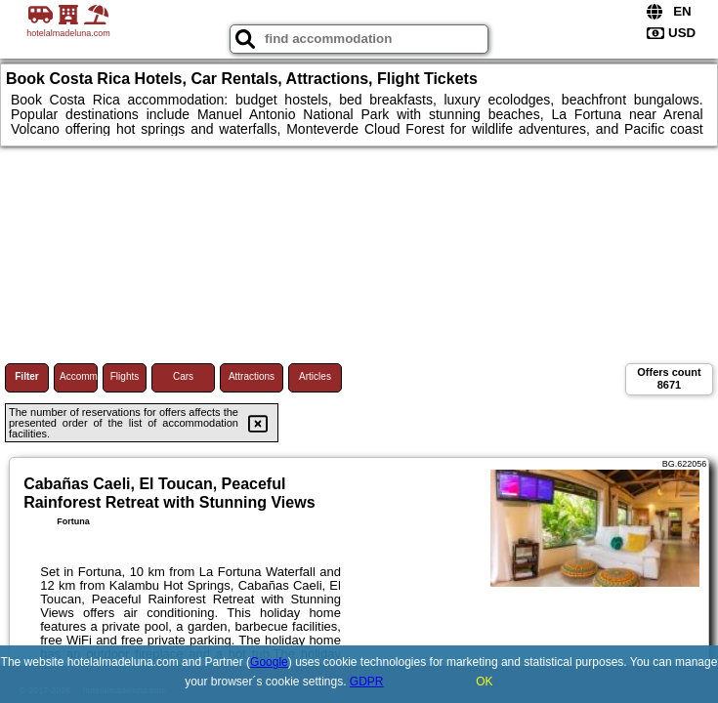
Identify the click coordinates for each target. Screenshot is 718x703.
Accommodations (79, 376)
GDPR (367, 681)
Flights (124, 376)
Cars (183, 376)
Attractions (252, 376)
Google (269, 662)
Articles (315, 376)
